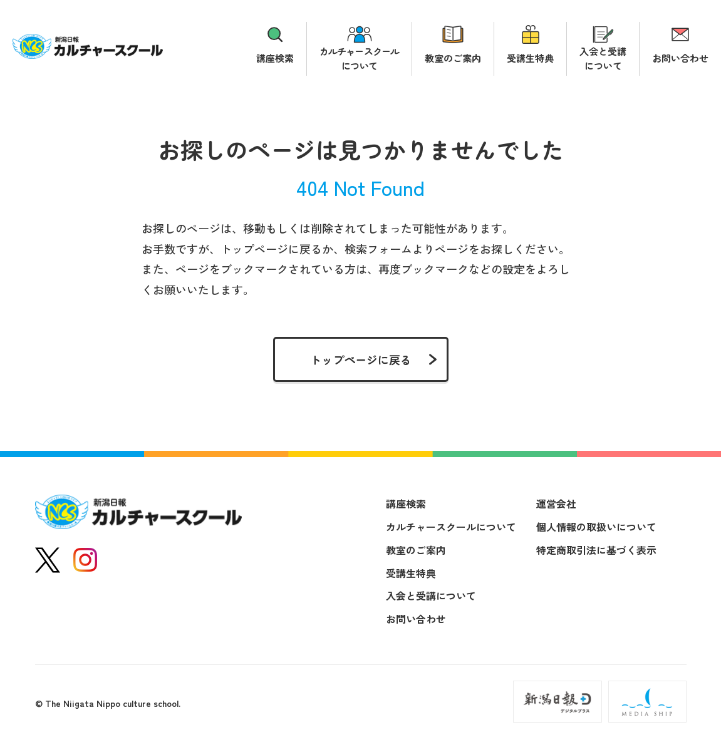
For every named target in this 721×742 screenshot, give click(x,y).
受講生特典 (530, 57)
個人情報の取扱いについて (596, 526)
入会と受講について (602, 58)
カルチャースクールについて (359, 58)
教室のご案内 (453, 57)
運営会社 (556, 503)
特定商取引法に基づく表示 (596, 549)
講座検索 (275, 57)
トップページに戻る (361, 359)
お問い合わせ (680, 57)
